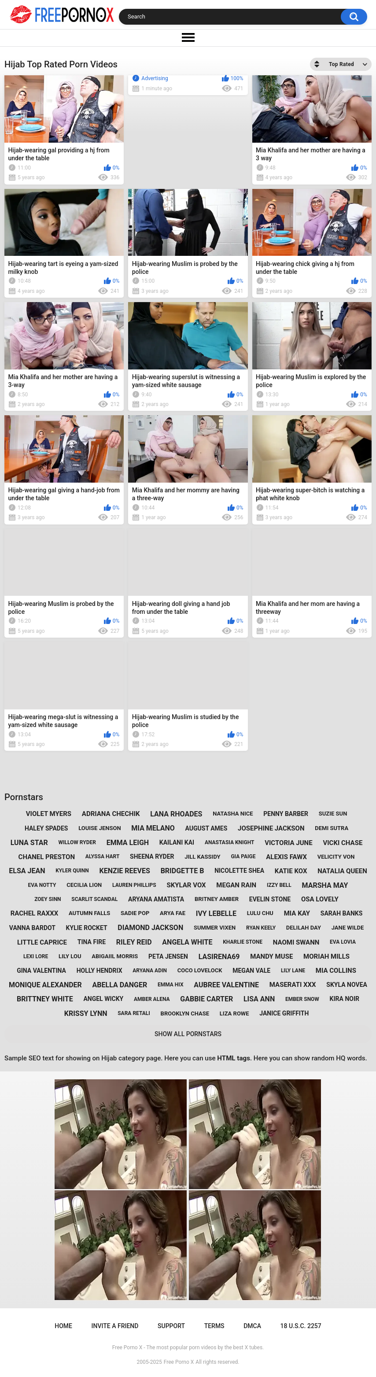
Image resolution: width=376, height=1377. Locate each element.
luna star (29, 842)
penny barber (285, 813)
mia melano (152, 828)
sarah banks (342, 913)
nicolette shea (239, 870)
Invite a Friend (115, 1325)
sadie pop (135, 913)
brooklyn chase (185, 1013)
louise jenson (99, 828)
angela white (187, 942)
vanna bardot (32, 927)
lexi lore (35, 956)
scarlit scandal (94, 899)
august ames (206, 828)
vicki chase (342, 843)
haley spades (46, 828)
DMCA (252, 1325)
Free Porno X (179, 1362)
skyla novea (346, 984)
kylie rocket (86, 927)
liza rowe (234, 1013)
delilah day (303, 927)
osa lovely (320, 899)
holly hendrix (99, 970)
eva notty (42, 885)
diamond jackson (150, 927)
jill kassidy (202, 856)
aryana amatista (156, 899)
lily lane (293, 970)
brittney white (45, 999)
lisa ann (259, 999)
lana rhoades (176, 814)
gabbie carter (206, 999)
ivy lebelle (216, 913)
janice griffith (284, 1013)
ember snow (302, 999)
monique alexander (45, 985)
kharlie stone (242, 942)
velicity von (336, 856)
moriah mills (326, 956)
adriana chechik (111, 814)
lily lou (70, 956)
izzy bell (279, 885)
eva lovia (343, 942)
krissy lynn (85, 1013)
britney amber (217, 899)
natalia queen (342, 871)
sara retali (134, 1013)
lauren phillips (134, 885)
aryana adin (150, 970)
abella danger (119, 985)
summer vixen (215, 927)
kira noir (344, 998)
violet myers (48, 814)
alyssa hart (102, 856)
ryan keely (261, 928)
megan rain (236, 885)
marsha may (325, 885)
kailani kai (176, 842)
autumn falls (89, 913)
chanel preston (46, 857)
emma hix (171, 985)
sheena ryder (152, 856)
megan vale (251, 970)
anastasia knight (229, 842)
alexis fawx (286, 857)
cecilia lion (84, 885)
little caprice (42, 942)
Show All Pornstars (188, 1033)
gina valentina (41, 970)
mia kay (297, 913)
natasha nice (233, 813)
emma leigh (128, 842)
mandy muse (271, 956)
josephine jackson (271, 828)
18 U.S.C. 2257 (300, 1325)
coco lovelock (199, 970)
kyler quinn (72, 871)
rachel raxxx (35, 913)
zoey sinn (47, 899)
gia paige (243, 856)
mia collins (336, 971)
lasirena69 (219, 956)
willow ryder (77, 842)
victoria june (288, 843)
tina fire (91, 941)
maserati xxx (292, 985)
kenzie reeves (125, 871)
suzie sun (333, 813)
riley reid (134, 942)
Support (171, 1325)
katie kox (291, 871)
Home (63, 1325)
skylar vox (186, 885)
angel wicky (103, 998)
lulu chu (260, 913)
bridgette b (182, 871)
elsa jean (27, 871)
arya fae (172, 913)
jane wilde (348, 927)
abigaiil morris (115, 956)
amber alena (152, 999)
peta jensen (168, 956)
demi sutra (331, 828)
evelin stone (270, 899)
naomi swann (296, 942)
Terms (214, 1325)
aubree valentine (226, 985)
